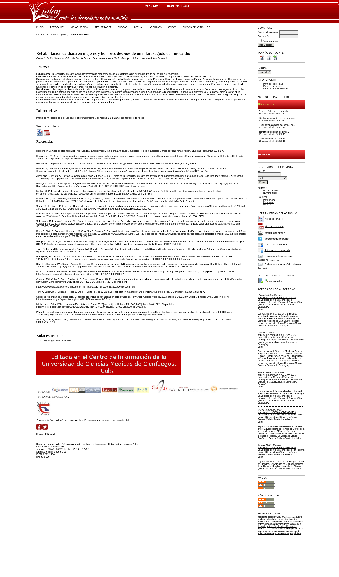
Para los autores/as (273, 86)
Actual (138, 27)
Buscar (123, 27)
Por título (267, 205)
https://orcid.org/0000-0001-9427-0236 (277, 335)
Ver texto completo (274, 219)
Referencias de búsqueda (277, 250)
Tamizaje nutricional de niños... (274, 132)
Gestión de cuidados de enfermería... (277, 118)
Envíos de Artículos (196, 27)
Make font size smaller (261, 57)
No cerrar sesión (271, 41)
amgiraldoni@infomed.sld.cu (51, 451)
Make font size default (268, 57)
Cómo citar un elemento (276, 244)
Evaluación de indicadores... (273, 139)
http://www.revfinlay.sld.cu (50, 446)
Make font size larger (275, 57)
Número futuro (270, 193)
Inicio (40, 27)
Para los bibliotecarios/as (275, 88)
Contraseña (263, 36)
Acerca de (57, 27)
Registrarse (103, 27)
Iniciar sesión (79, 27)
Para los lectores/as (273, 84)
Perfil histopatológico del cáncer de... (277, 125)
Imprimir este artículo (275, 233)
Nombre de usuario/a (268, 32)
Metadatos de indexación (277, 239)
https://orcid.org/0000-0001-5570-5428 (277, 297)
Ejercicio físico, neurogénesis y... (275, 111)
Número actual (270, 190)
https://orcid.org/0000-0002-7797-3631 (277, 375)
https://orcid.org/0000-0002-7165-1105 (277, 412)
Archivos (155, 27)
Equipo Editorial (45, 434)
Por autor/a (268, 202)
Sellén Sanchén (80, 34)
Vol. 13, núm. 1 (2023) (56, 34)
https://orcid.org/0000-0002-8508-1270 (277, 447)
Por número (269, 200)
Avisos (172, 27)
